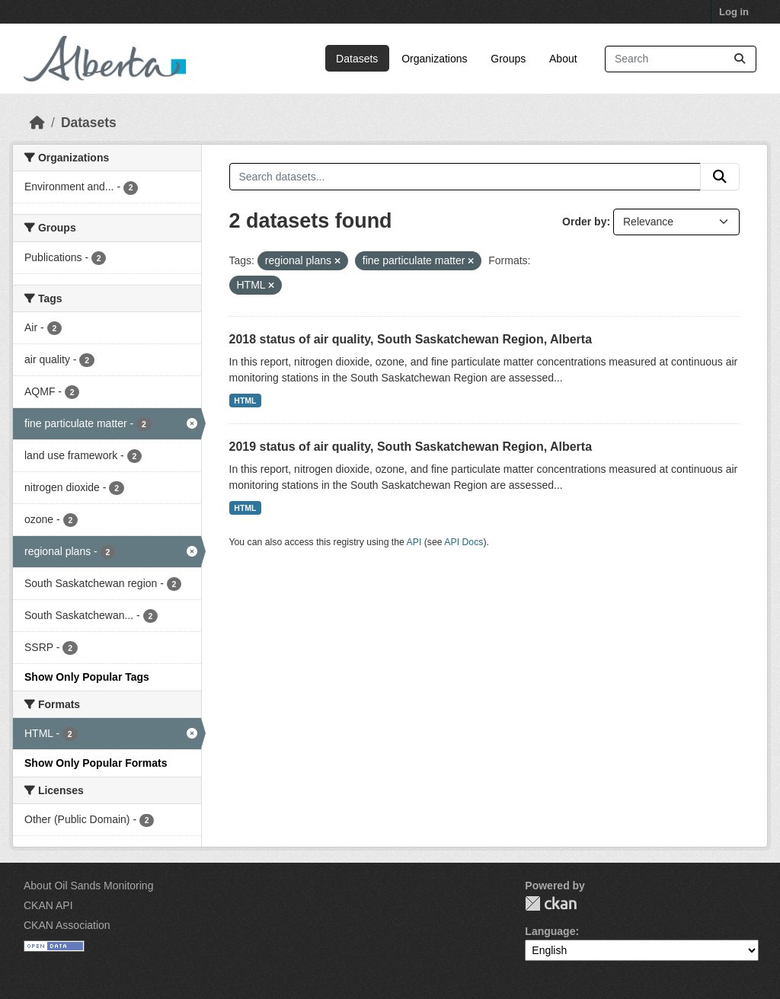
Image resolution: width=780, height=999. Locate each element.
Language (550, 931)
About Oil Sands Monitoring (88, 885)
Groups (508, 59)
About (563, 59)
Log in (734, 12)
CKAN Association (67, 925)
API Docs (463, 542)
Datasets (357, 59)
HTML (245, 400)
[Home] (37, 122)
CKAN (551, 903)
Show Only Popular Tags (86, 677)
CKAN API (48, 905)
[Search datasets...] (680, 59)
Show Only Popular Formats (95, 763)
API (414, 542)
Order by (584, 221)
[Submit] (739, 59)
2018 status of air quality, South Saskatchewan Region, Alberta (411, 339)
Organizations (434, 59)
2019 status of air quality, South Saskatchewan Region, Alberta (411, 446)
